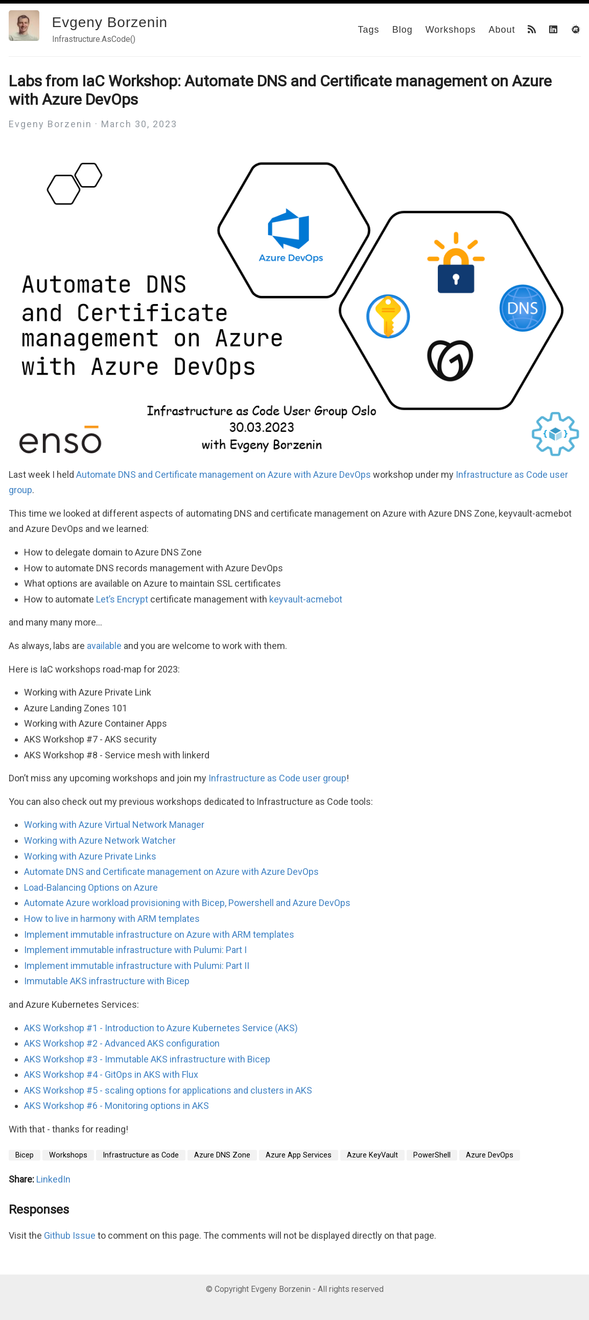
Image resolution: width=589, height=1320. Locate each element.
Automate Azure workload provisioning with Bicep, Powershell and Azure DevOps (187, 902)
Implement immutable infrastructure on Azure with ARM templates (159, 934)
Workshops (451, 30)
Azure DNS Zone (222, 1155)
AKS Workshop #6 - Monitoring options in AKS (116, 1105)
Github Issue (70, 1235)
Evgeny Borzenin (110, 22)
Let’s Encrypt (122, 599)
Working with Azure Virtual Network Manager (114, 824)
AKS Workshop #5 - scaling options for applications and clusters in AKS (168, 1090)
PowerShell (432, 1155)
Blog (402, 30)
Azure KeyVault (372, 1155)
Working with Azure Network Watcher (100, 840)
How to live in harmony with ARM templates (112, 918)
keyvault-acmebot (305, 599)
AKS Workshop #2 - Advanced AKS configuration (122, 1043)
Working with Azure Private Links (90, 856)
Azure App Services (299, 1155)
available (104, 645)
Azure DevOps (489, 1155)
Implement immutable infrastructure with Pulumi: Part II (136, 965)
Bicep (24, 1155)
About (501, 30)
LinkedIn (53, 1179)
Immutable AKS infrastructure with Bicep (107, 981)
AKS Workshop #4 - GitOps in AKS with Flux (111, 1074)
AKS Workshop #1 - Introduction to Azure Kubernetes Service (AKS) (161, 1028)
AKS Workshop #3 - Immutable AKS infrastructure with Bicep (147, 1059)
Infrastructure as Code (141, 1155)
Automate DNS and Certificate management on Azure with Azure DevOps (223, 474)
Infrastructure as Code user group (277, 778)
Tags (369, 30)
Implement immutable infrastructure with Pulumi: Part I (135, 949)
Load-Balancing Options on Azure (91, 887)
